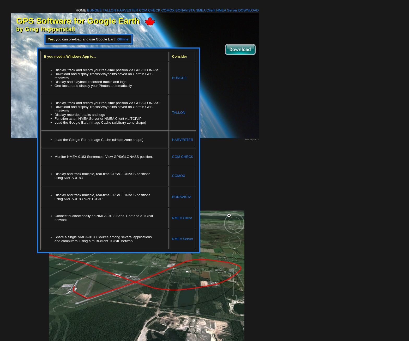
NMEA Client (205, 10)
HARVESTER (127, 10)
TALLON (109, 10)
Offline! (123, 39)
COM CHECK (149, 10)
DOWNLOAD (248, 10)
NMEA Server (226, 10)
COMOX (167, 10)
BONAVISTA (185, 10)
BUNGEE (94, 10)
